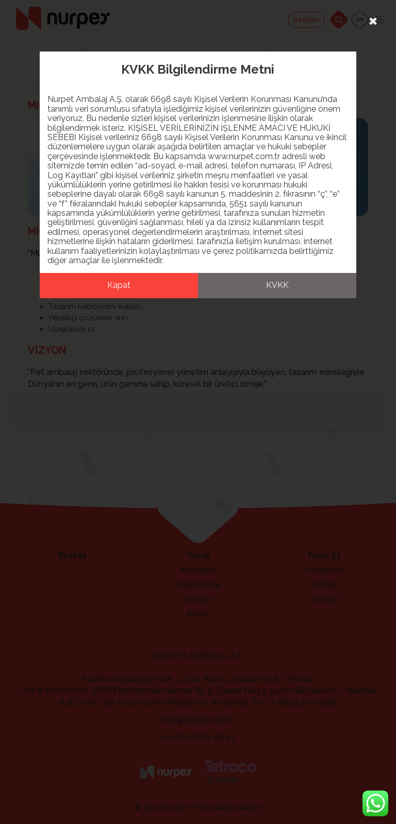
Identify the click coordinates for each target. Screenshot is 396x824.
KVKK (277, 285)
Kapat (118, 285)
